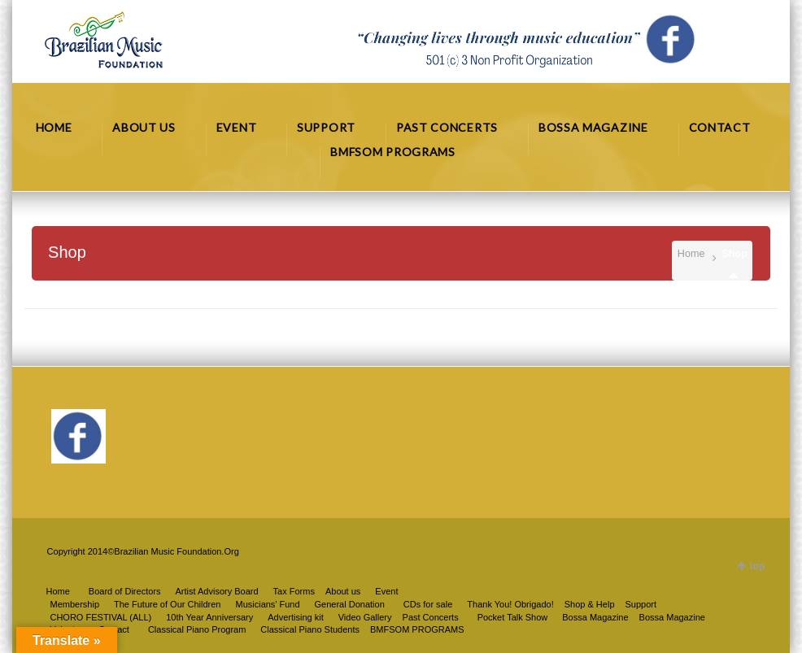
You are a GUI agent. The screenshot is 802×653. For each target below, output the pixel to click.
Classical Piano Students (310, 629)
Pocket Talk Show (512, 617)
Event (386, 591)
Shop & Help (589, 604)
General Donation (350, 604)
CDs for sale (428, 604)
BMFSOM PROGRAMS (417, 629)
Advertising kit (295, 617)
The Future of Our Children (167, 604)
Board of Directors (125, 591)
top (757, 566)
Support (641, 604)
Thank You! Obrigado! (510, 604)
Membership (74, 604)
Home (691, 253)
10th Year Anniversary (209, 617)
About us (342, 591)
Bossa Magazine (672, 617)
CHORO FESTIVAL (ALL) (100, 617)
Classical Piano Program (197, 629)
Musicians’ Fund (267, 604)
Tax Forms (294, 591)
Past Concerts (431, 617)
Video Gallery (365, 617)
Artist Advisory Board (216, 591)
